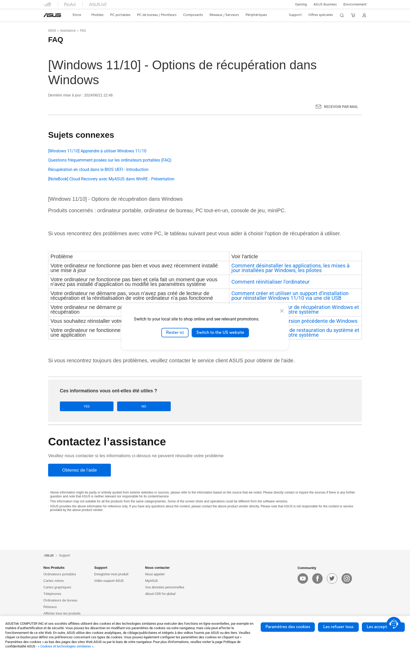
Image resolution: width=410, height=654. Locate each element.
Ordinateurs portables (59, 574)
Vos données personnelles (164, 587)
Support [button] (100, 568)
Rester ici (175, 332)
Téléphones (52, 594)
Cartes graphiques (57, 587)
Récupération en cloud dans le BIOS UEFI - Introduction (98, 169)
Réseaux (50, 607)
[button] (301, 4)
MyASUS (151, 581)
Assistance (68, 30)
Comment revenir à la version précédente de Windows (294, 321)
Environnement (355, 4)
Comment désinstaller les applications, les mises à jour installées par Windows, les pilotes (290, 267)
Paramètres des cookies (287, 626)
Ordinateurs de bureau (60, 601)
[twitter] (332, 579)
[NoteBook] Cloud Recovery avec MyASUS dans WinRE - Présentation (111, 178)
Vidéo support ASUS (109, 581)
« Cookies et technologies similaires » (65, 646)
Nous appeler (155, 574)
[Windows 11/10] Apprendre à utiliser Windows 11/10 (97, 150)
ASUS (52, 30)
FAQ (83, 30)
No (118, 406)
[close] (282, 311)
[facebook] (317, 579)
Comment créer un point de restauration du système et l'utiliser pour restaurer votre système (295, 332)
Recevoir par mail (341, 107)
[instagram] (346, 579)
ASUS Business (325, 4)
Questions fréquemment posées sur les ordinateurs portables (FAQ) (110, 160)
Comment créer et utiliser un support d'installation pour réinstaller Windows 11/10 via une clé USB (290, 295)
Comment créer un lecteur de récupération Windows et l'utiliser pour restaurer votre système (295, 309)
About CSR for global (160, 594)
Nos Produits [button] (54, 568)
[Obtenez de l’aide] (79, 470)
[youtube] (303, 579)
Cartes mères (53, 581)
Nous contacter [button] (157, 568)
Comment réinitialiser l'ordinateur (270, 282)
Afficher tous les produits (62, 614)
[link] (52, 15)
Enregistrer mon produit (111, 574)
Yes (78, 406)
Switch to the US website (220, 332)
